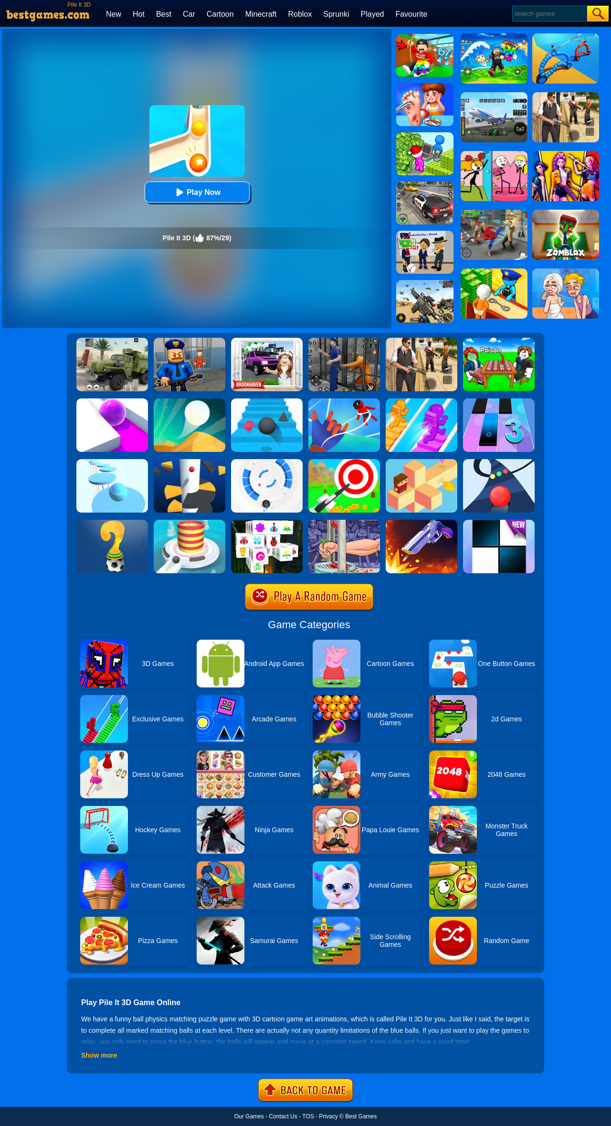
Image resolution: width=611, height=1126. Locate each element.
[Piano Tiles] (499, 523)
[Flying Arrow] (344, 462)
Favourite (411, 14)
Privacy (328, 1116)
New (113, 14)
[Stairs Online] (267, 401)
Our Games (249, 1116)
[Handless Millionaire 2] (344, 523)
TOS (308, 1116)
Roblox (300, 14)
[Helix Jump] (189, 462)
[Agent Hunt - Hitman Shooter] (421, 341)
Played (372, 14)
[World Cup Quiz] (112, 523)
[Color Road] (499, 462)
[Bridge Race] (421, 401)
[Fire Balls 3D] (189, 523)
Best (163, 14)
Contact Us (283, 1116)
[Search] (549, 13)
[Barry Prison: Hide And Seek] (189, 341)
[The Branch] (421, 462)
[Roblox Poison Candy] (499, 341)
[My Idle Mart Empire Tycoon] (424, 135)
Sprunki (336, 14)
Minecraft (261, 14)
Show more (99, 1055)
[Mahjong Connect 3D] (267, 523)
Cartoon (220, 14)
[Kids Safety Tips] (424, 86)
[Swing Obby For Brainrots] (424, 37)
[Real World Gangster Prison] (344, 341)
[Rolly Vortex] (267, 462)
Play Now (197, 192)
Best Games (361, 1116)
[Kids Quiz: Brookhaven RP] (267, 341)
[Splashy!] (112, 462)
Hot (139, 14)
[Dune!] (189, 401)
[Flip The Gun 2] (421, 523)
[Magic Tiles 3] (499, 401)
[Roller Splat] (112, 401)
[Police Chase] (424, 185)
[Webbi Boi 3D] (344, 401)
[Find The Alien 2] (424, 234)
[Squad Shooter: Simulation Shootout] (424, 283)
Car (189, 14)
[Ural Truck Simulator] (112, 341)
